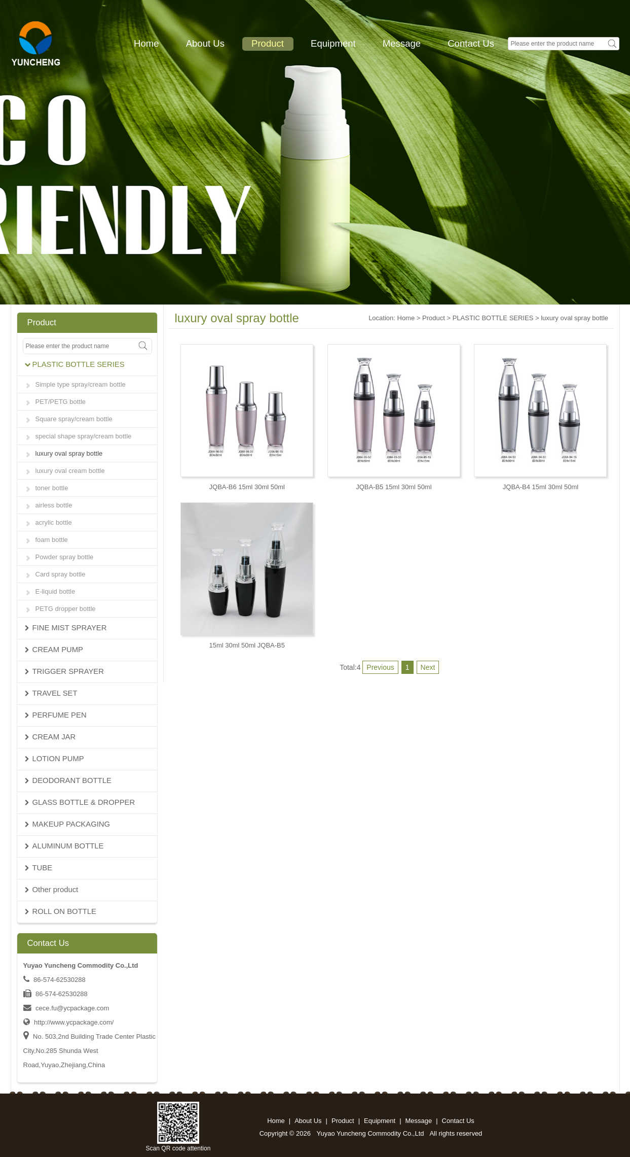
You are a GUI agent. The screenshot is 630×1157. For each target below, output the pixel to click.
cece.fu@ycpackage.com (72, 1008)
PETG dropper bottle (65, 608)
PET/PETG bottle (60, 401)
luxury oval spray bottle (69, 453)
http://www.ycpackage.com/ (74, 1022)
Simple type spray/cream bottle (80, 384)
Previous (380, 667)
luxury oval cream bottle (70, 470)
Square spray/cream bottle (74, 419)
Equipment (333, 43)
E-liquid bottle (55, 591)
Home (146, 43)
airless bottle (53, 505)
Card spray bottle (60, 574)
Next (428, 667)
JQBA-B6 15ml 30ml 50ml (247, 487)
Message (402, 43)
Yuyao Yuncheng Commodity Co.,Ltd (370, 1133)
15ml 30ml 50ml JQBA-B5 (247, 645)
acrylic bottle (53, 522)
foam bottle (51, 539)
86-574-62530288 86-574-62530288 (55, 994)
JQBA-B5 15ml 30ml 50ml (393, 487)
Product (267, 43)
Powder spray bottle (64, 557)
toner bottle (51, 488)
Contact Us (471, 43)
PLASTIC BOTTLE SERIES (493, 318)
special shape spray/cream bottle (83, 436)
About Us (205, 43)
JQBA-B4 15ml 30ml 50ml (540, 487)
